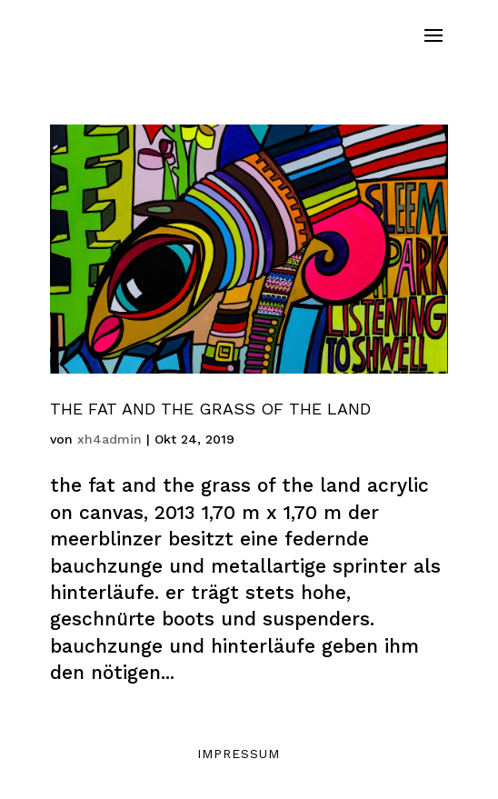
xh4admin (109, 439)
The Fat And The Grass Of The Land (210, 408)
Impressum (238, 753)
